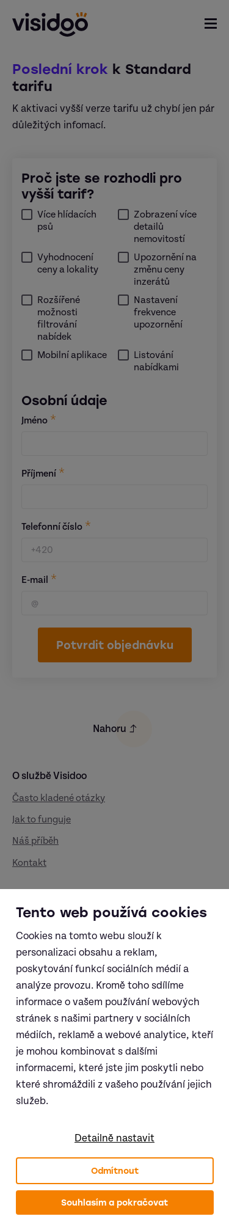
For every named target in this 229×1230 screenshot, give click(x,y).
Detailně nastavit (114, 1138)
